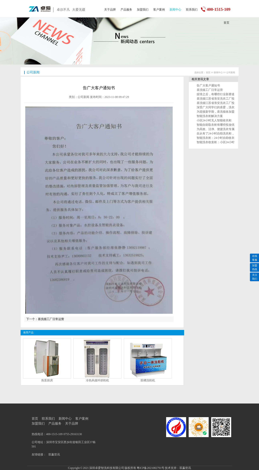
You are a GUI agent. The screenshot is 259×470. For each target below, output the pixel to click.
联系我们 (192, 9)
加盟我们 (142, 9)
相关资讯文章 (200, 79)
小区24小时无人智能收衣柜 (214, 120)
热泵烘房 (47, 380)
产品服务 (126, 9)
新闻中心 (175, 9)
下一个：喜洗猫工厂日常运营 (45, 319)
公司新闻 (33, 72)
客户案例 (159, 9)
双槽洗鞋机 (147, 380)
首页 (226, 22)
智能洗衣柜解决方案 (210, 116)
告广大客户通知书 (208, 85)
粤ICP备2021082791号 (150, 467)
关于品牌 (110, 9)
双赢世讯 (54, 454)
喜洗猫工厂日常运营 (210, 89)
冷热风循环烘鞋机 (97, 380)
